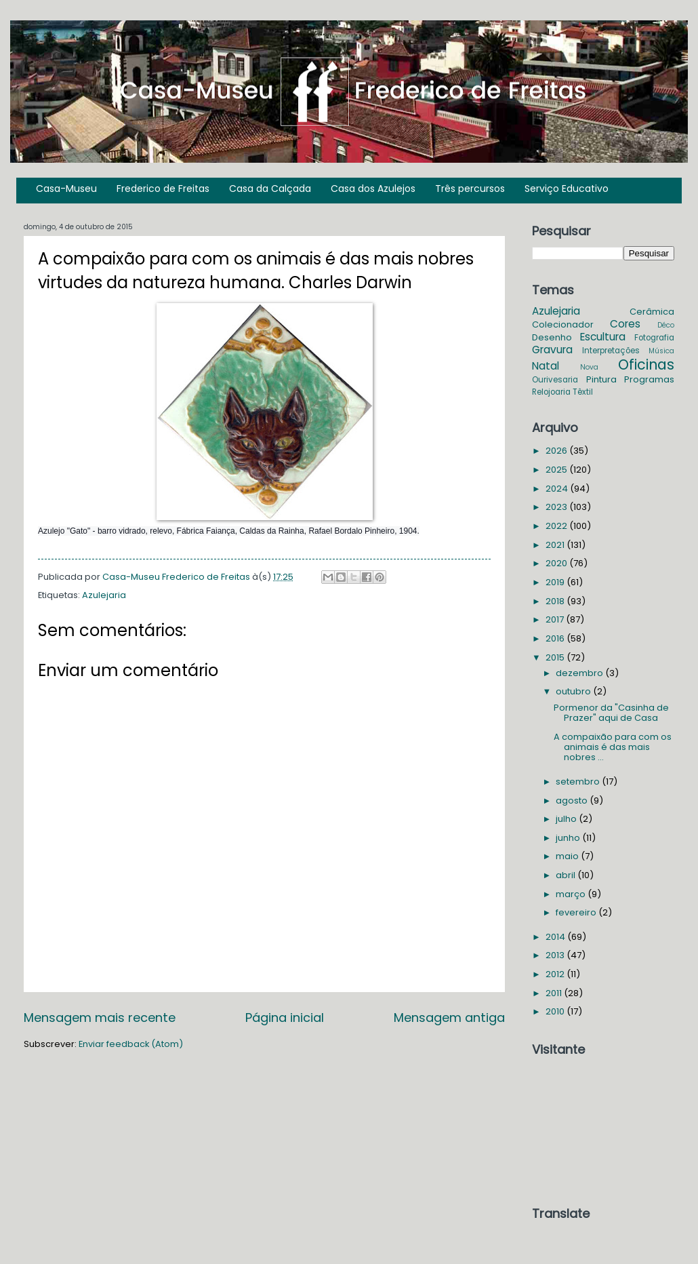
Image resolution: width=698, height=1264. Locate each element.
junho (569, 837)
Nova (589, 367)
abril (566, 875)
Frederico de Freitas (163, 188)
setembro (579, 781)
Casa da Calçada (270, 188)
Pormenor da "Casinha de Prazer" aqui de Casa (611, 712)
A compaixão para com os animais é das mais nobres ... (613, 747)
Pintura (601, 379)
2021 (556, 544)
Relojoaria (551, 392)
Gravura (552, 349)
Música (661, 351)
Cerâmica (652, 311)
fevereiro (577, 912)
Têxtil (583, 392)
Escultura (602, 337)
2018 (556, 601)
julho (567, 818)
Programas (649, 379)
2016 (556, 638)
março (572, 894)
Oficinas (646, 364)
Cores (625, 324)
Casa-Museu (66, 188)
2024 (558, 488)
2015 (556, 657)
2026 (557, 450)
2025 (557, 469)
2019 (556, 582)
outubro (574, 691)
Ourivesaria (555, 379)
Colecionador (563, 324)
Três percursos (470, 188)
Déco (665, 325)
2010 (556, 1011)
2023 (557, 506)
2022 (557, 525)
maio (568, 856)
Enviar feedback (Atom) (131, 1044)
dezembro (580, 673)
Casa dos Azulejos (373, 188)
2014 (556, 936)
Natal (545, 366)
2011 (555, 993)
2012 (556, 974)
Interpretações (611, 350)
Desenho (552, 337)
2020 (557, 563)
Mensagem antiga (449, 1017)
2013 (556, 955)
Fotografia (654, 337)
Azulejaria (104, 595)
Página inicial (284, 1017)
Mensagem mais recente (100, 1017)
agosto (573, 800)
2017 (556, 619)
